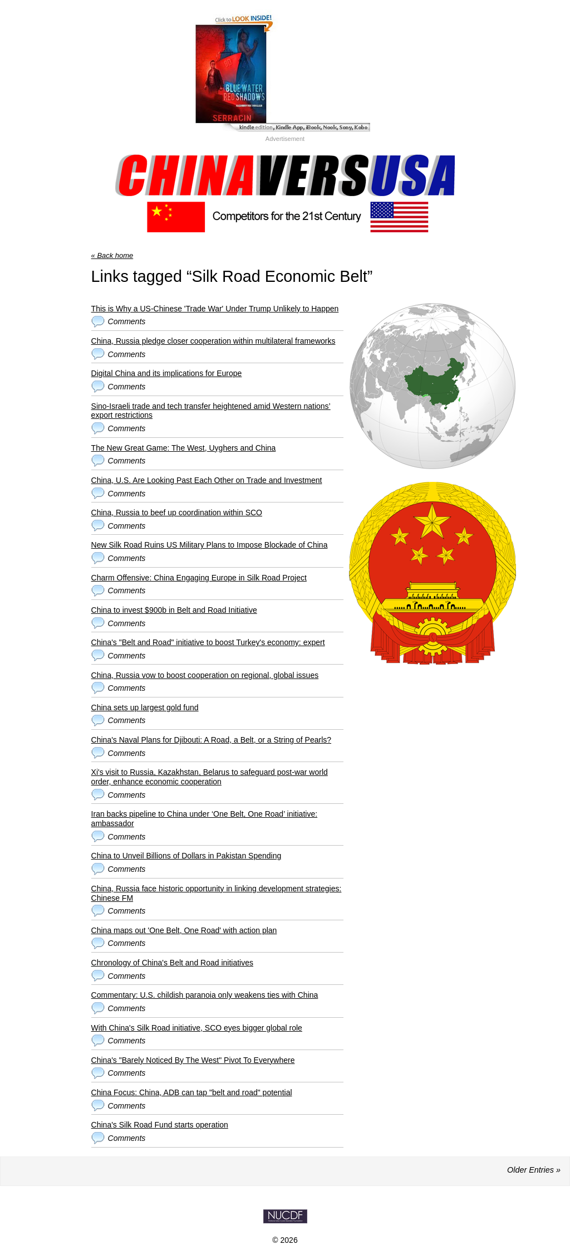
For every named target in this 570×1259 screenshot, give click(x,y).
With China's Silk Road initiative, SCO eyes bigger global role (196, 1027)
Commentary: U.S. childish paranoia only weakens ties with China (204, 994)
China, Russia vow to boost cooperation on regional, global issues (205, 675)
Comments (127, 321)
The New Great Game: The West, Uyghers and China (183, 447)
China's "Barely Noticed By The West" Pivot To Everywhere (193, 1060)
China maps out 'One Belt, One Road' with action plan (184, 930)
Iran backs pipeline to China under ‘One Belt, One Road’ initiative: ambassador (204, 818)
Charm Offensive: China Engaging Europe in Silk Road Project (199, 577)
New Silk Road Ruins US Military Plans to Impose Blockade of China (209, 544)
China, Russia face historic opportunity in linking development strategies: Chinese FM (216, 893)
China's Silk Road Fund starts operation (159, 1124)
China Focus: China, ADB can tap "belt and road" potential (191, 1092)
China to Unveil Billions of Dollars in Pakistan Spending (186, 855)
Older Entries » (534, 1169)
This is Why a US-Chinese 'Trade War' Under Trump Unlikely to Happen (215, 308)
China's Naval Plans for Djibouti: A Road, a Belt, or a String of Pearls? (211, 739)
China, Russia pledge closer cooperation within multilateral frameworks (213, 340)
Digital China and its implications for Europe (166, 373)
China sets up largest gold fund (145, 707)
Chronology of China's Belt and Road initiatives (172, 962)
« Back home (112, 255)
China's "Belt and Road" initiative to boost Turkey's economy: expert (208, 642)
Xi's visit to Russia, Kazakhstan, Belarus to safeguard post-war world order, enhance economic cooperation (209, 777)
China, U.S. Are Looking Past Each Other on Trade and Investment (206, 480)
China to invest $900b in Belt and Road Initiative (174, 610)
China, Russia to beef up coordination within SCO (176, 512)
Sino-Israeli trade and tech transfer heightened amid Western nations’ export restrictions (211, 411)
